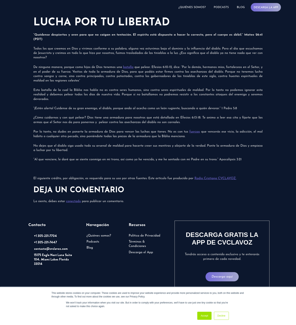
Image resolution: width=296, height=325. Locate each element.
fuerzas (194, 131)
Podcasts (221, 7)
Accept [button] (204, 315)
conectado (73, 201)
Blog (241, 7)
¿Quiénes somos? (192, 7)
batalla (128, 67)
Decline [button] (221, 315)
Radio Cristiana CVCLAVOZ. (215, 178)
